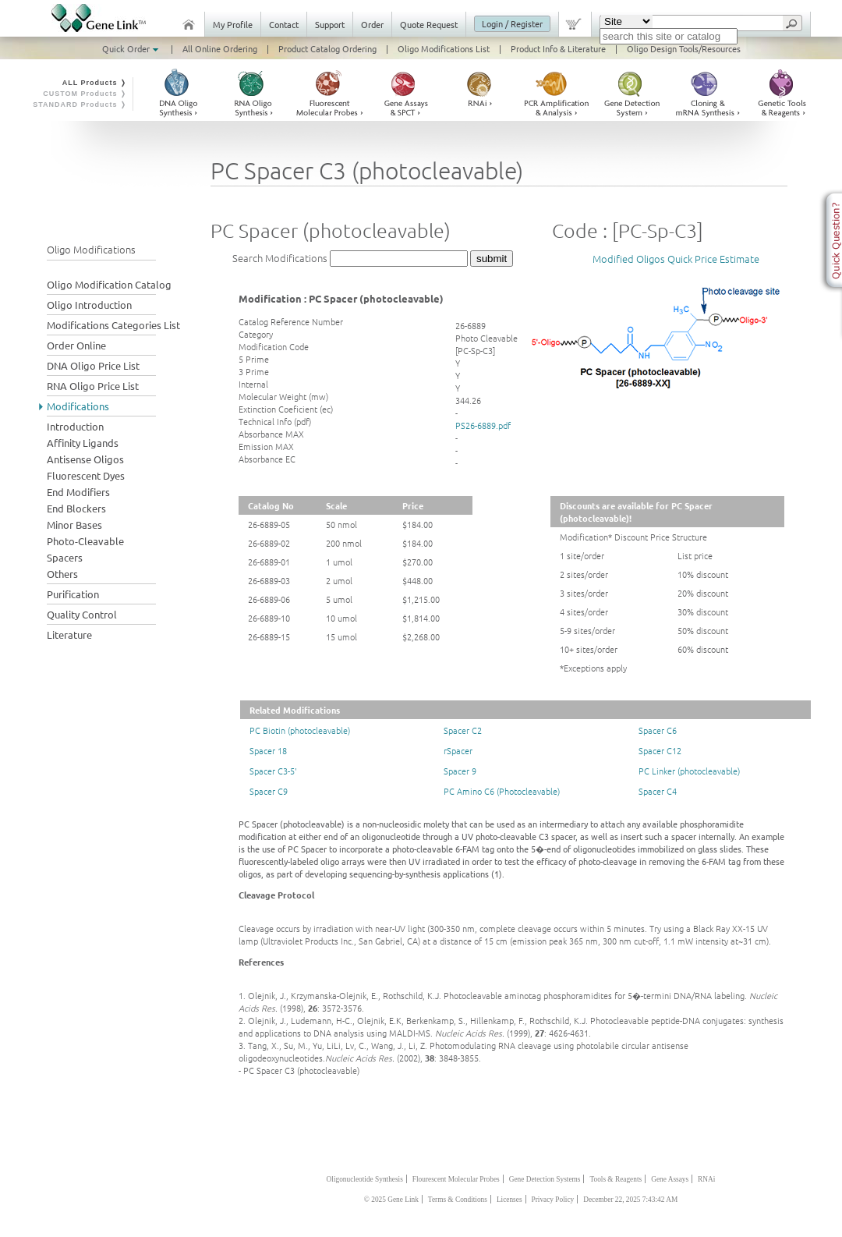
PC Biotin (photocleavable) (299, 730)
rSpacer (458, 750)
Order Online (76, 345)
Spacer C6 (658, 730)
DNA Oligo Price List (93, 365)
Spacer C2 (463, 730)
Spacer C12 (660, 750)
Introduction (75, 426)
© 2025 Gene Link (391, 1199)
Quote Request (429, 24)
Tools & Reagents (615, 1179)
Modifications (78, 406)
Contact (284, 24)
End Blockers (76, 508)
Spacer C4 (658, 791)
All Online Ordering (219, 48)
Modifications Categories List (113, 324)
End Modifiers (78, 491)
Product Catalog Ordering (327, 48)
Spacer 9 (460, 770)
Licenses (509, 1199)
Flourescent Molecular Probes (456, 1179)
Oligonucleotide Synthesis (365, 1179)
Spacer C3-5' (273, 770)
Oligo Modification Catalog (109, 284)
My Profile (233, 24)
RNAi (706, 1179)
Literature (69, 634)
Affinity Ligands (83, 442)
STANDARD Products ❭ (80, 104)
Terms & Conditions (457, 1199)
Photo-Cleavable (85, 541)
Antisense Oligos (85, 459)
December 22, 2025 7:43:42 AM (630, 1199)
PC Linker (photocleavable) (689, 770)
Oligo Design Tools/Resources (684, 48)
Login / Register (512, 23)
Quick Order (131, 48)
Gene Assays (669, 1179)
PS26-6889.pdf (483, 425)
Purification (73, 594)
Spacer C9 (268, 791)
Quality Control (82, 614)
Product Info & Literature (558, 48)
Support (330, 24)
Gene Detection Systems (545, 1179)
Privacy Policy (553, 1199)
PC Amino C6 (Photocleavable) (502, 791)
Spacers (65, 557)
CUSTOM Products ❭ (85, 93)
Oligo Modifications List (444, 48)
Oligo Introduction (89, 304)
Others (62, 573)
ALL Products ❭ (94, 83)
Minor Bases (74, 524)
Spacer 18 (268, 750)
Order (372, 24)
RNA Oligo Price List (93, 385)
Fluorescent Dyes (86, 475)
